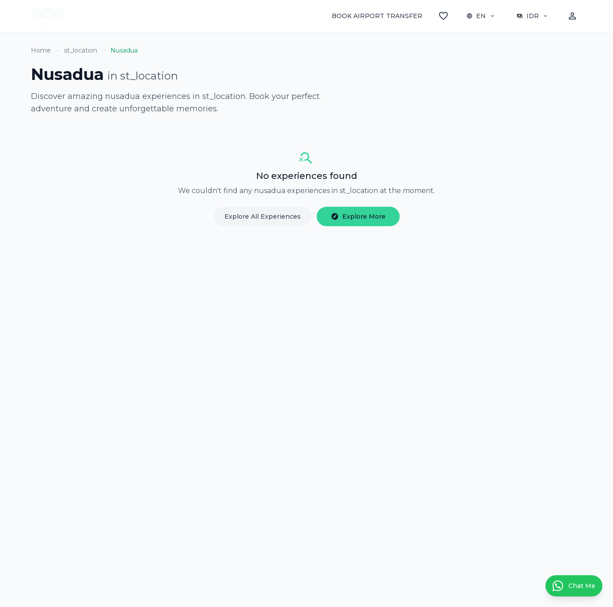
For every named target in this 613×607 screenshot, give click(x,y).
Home (41, 50)
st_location (80, 50)
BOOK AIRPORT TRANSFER (377, 16)
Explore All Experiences (262, 216)
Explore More (358, 216)
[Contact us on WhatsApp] (573, 585)
